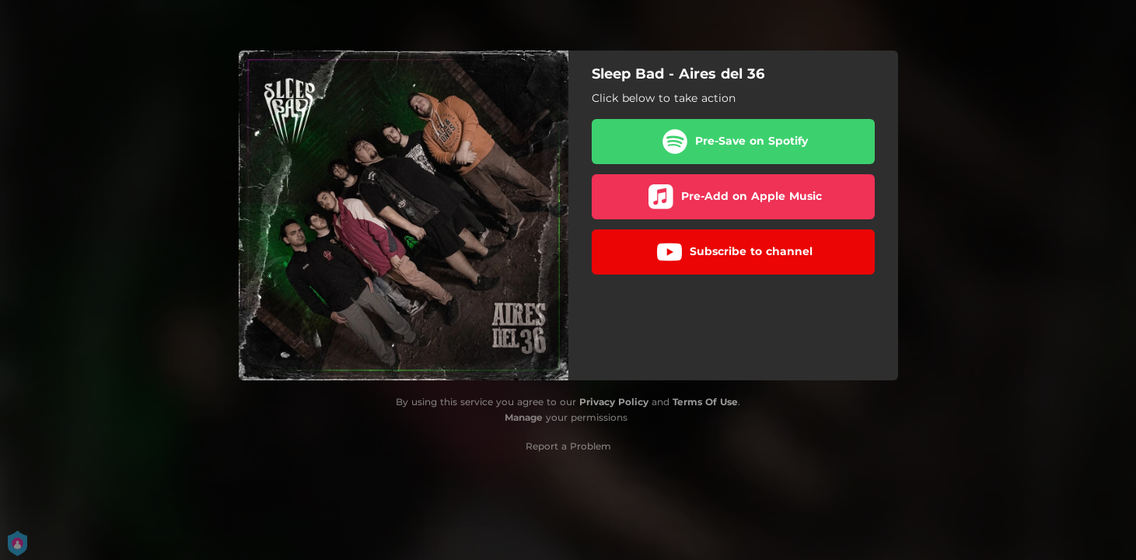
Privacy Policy (613, 402)
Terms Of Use (705, 402)
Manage (524, 417)
